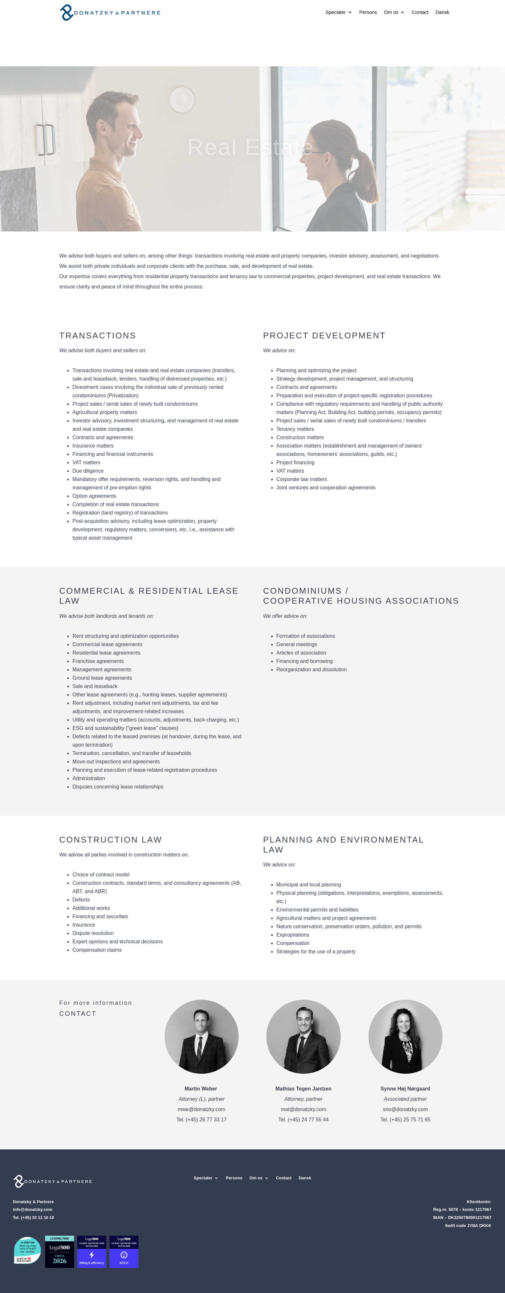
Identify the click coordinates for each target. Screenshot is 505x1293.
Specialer (336, 12)
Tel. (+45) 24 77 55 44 (303, 1119)
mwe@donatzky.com (201, 1109)
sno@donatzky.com (405, 1109)
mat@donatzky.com (303, 1109)
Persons (368, 12)
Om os (391, 12)
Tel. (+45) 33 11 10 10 (33, 1217)
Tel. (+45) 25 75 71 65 (405, 1119)
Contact (420, 12)
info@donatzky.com (32, 1209)
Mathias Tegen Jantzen (303, 1088)
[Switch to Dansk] (442, 12)
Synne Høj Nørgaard (405, 1088)
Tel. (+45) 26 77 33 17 (201, 1119)
